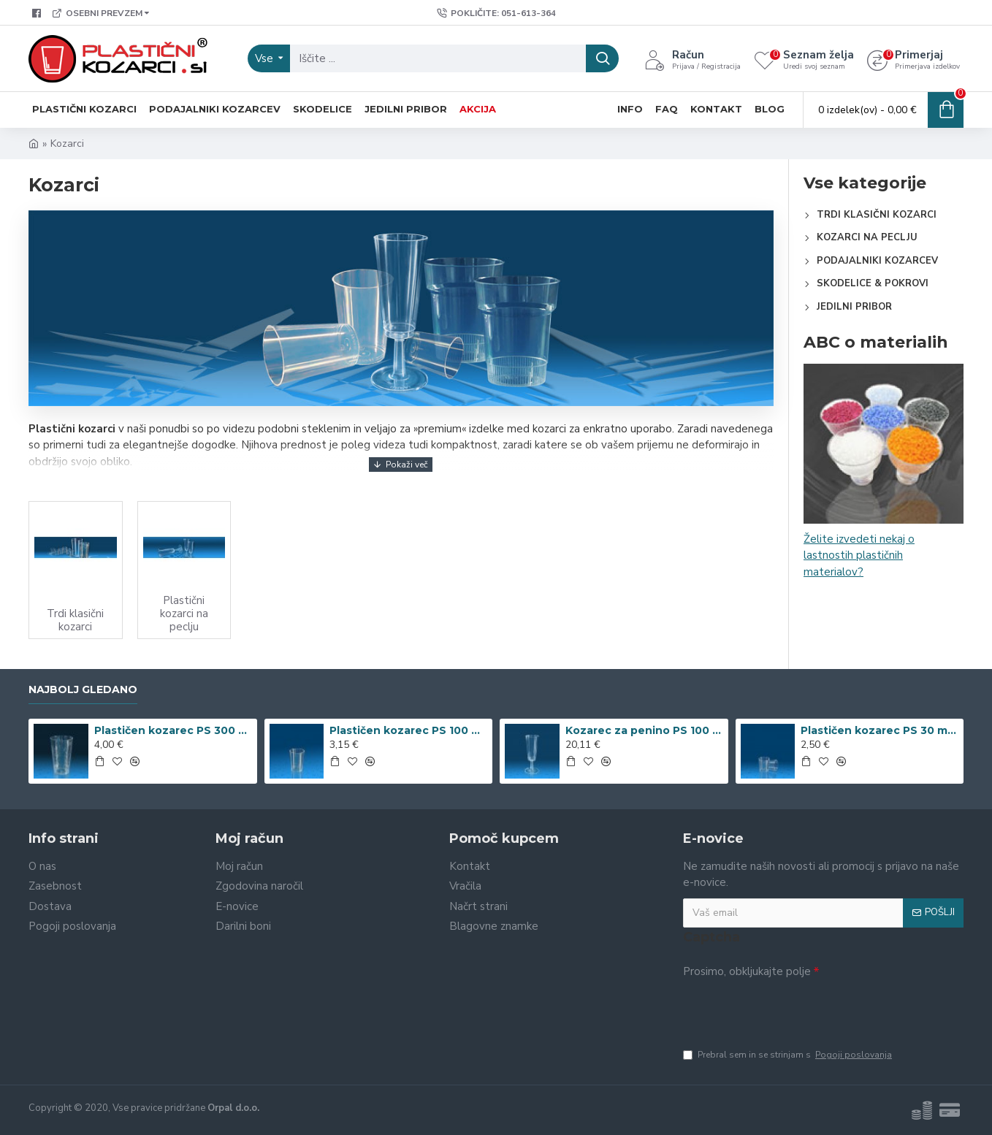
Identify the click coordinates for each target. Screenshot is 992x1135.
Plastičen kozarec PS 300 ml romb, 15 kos (173, 730)
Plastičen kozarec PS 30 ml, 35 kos (879, 730)
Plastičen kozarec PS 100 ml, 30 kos (408, 730)
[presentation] (785, 1009)
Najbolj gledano (82, 690)
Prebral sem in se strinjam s (788, 1054)
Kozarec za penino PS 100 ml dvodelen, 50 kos (644, 730)
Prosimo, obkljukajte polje (747, 971)
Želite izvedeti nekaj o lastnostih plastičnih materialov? (859, 555)
